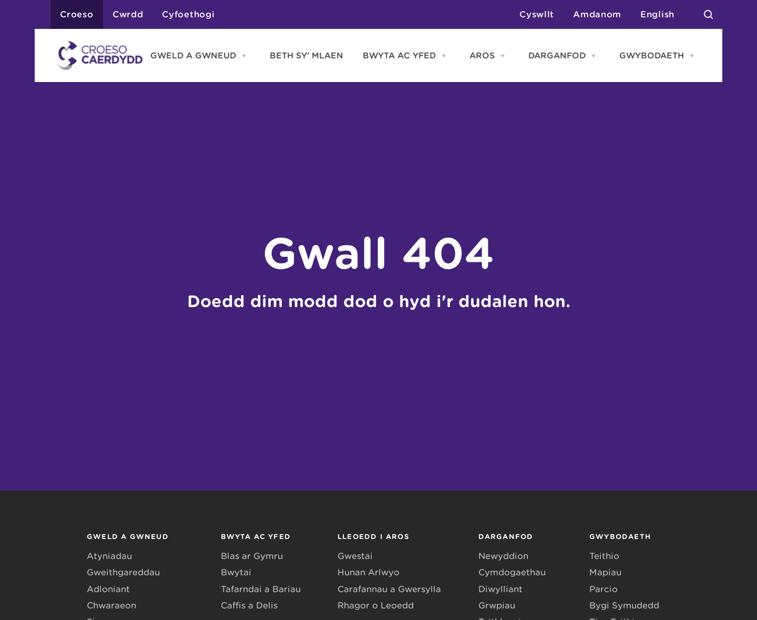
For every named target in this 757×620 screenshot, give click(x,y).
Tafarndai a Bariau (261, 589)
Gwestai (355, 556)
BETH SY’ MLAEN (306, 55)
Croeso (77, 14)
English (657, 14)
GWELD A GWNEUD (193, 55)
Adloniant (108, 589)
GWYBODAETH (651, 55)
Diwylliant (500, 589)
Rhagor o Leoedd (375, 606)
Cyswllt (536, 14)
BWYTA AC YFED (399, 55)
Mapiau (605, 572)
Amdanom (597, 14)
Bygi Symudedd (624, 606)
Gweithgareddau (123, 572)
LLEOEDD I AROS (373, 537)
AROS (482, 55)
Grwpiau (496, 606)
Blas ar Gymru (252, 556)
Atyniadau (109, 556)
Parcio (603, 589)
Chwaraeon (111, 606)
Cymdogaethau (512, 572)
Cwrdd (128, 14)
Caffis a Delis (249, 606)
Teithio (604, 556)
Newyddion (503, 556)
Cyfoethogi (188, 14)
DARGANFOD (557, 55)
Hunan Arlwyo (368, 572)
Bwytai (236, 572)
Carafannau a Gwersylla (389, 589)
